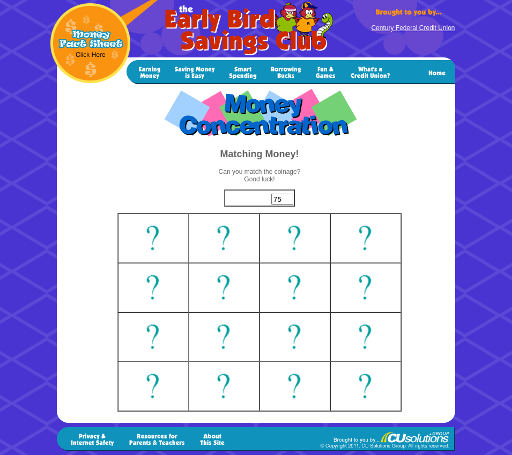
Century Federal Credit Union (413, 28)
